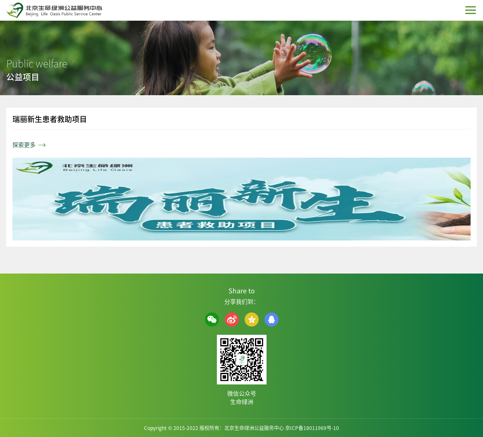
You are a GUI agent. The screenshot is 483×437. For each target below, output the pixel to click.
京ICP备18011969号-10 (312, 427)
